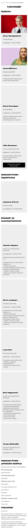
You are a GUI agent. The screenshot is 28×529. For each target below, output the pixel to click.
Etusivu (3, 2)
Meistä (8, 2)
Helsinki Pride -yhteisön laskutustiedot (14, 165)
